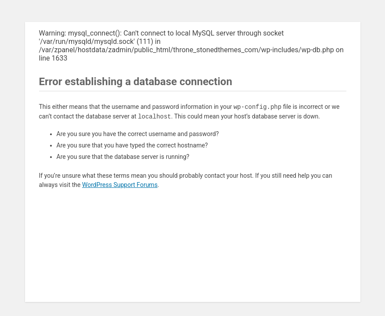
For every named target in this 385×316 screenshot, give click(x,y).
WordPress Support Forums (120, 184)
